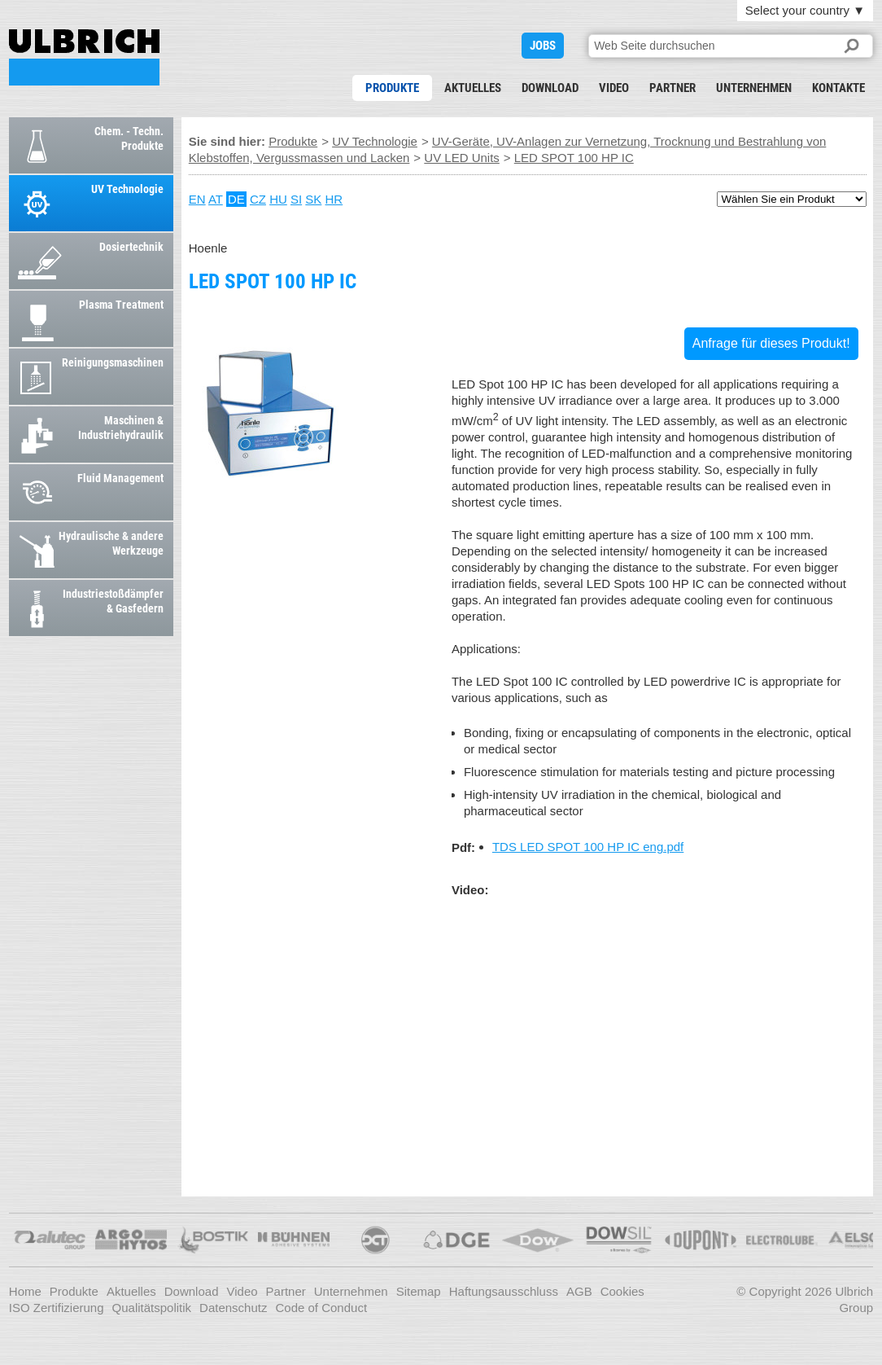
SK (313, 199)
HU (278, 199)
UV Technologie (374, 141)
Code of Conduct (321, 1308)
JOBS (543, 45)
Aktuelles (472, 88)
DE (236, 199)
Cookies (622, 1291)
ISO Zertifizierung (56, 1308)
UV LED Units (462, 158)
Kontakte (838, 88)
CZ (258, 199)
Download (550, 88)
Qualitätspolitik (152, 1308)
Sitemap (418, 1291)
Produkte (392, 88)
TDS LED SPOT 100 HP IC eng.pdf (587, 847)
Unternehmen (754, 88)
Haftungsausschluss (503, 1291)
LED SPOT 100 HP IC (84, 57)
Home (25, 1291)
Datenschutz (233, 1308)
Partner (672, 88)
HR (334, 199)
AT (215, 199)
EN (197, 199)
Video (614, 88)
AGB (579, 1291)
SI (296, 199)
